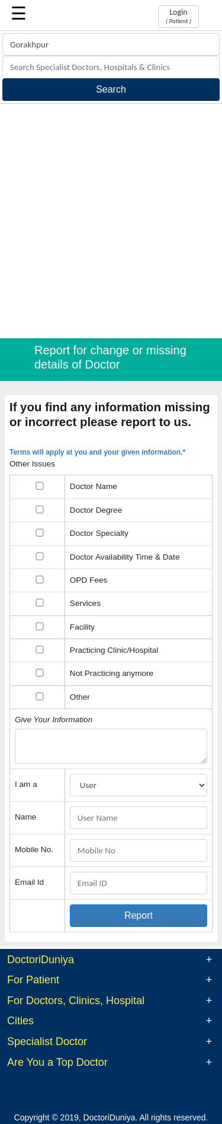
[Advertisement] (111, 221)
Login (178, 16)
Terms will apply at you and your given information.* (97, 452)
